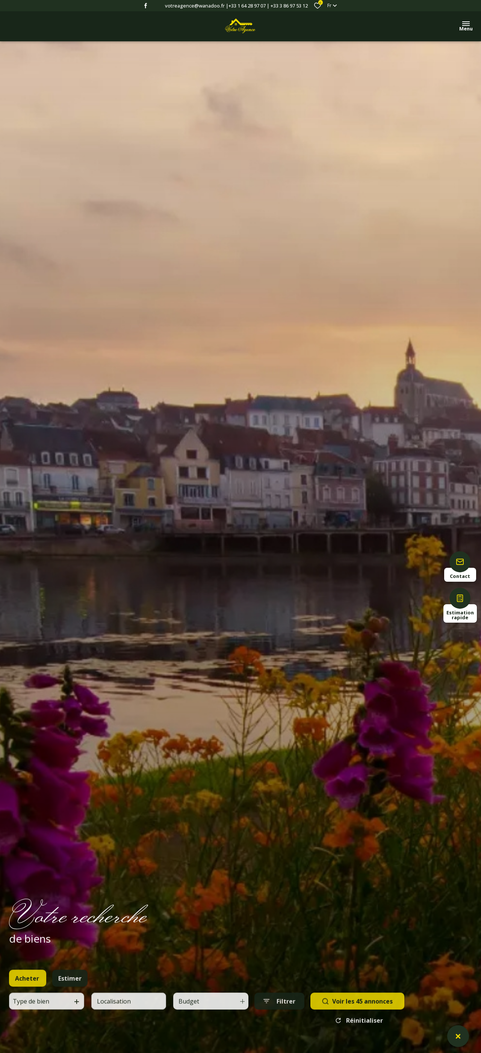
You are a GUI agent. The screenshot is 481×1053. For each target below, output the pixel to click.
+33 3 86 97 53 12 (289, 5)
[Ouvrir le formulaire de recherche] (279, 1019)
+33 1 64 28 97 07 (247, 5)
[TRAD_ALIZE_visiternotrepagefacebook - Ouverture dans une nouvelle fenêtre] (145, 5)
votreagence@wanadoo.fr (195, 5)
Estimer (70, 997)
